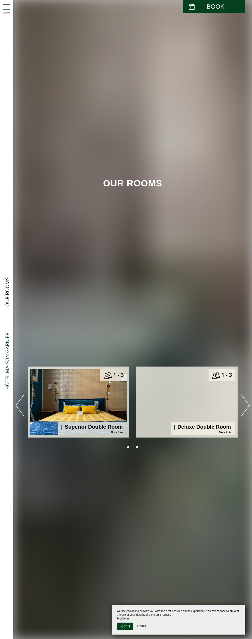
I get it (125, 626)
